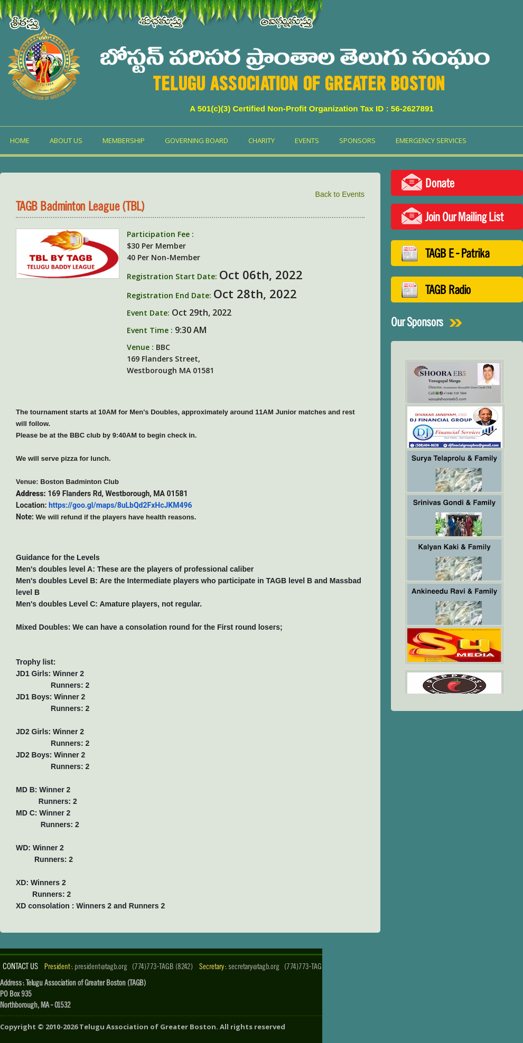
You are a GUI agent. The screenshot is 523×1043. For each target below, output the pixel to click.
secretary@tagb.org (253, 966)
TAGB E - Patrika (457, 253)
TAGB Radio (448, 289)
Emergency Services (431, 140)
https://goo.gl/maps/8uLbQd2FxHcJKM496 (120, 505)
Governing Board (196, 140)
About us (66, 140)
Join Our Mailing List (464, 217)
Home (20, 140)
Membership (123, 140)
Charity (261, 140)
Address (29, 493)
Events (307, 140)
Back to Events (340, 194)
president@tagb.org (100, 966)
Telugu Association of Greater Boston (147, 1026)
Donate (439, 183)
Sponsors (357, 140)
